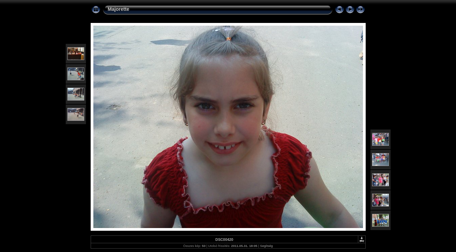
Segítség (266, 246)
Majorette (118, 9)
